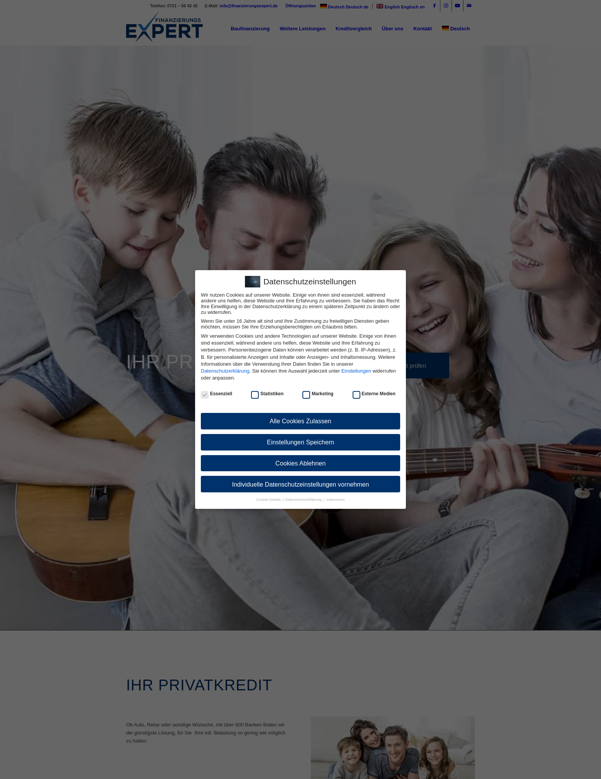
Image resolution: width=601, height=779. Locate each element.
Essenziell (216, 393)
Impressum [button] (335, 499)
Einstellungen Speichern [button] (300, 442)
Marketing (317, 393)
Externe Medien (374, 393)
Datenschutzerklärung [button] (304, 499)
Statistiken (267, 393)
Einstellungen (356, 371)
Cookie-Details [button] (269, 499)
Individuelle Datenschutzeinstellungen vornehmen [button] (300, 484)
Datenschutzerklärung (225, 371)
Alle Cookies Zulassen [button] (301, 421)
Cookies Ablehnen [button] (301, 463)
